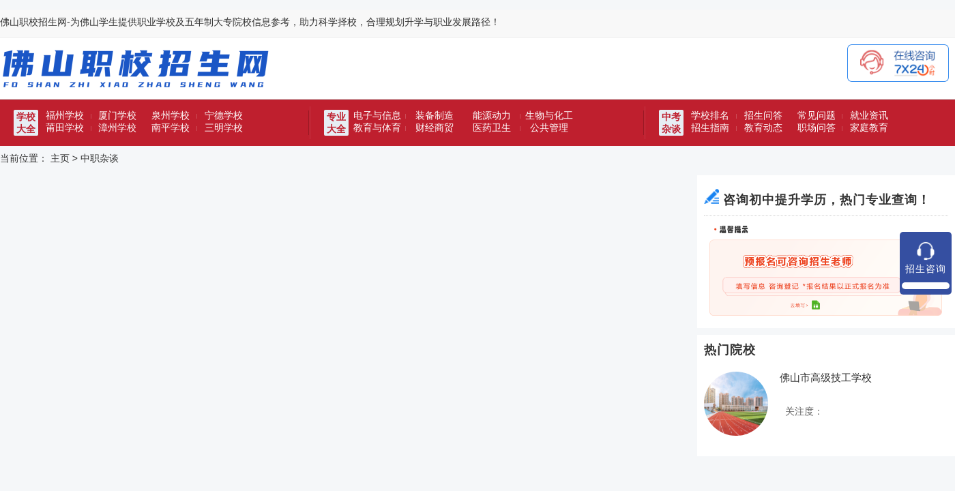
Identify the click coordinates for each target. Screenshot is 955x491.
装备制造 (434, 115)
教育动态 (763, 127)
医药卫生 (492, 127)
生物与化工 (549, 115)
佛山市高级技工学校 (826, 377)
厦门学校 (117, 115)
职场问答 (816, 127)
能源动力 (492, 115)
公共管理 (549, 127)
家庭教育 (869, 127)
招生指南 (710, 127)
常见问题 (816, 115)
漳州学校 (117, 127)
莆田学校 (65, 127)
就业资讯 (869, 115)
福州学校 (65, 115)
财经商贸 (434, 127)
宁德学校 (224, 115)
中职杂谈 (99, 158)
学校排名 (710, 115)
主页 (60, 158)
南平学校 (170, 127)
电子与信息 (377, 115)
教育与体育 (377, 127)
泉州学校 (170, 115)
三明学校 (224, 127)
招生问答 (763, 115)
